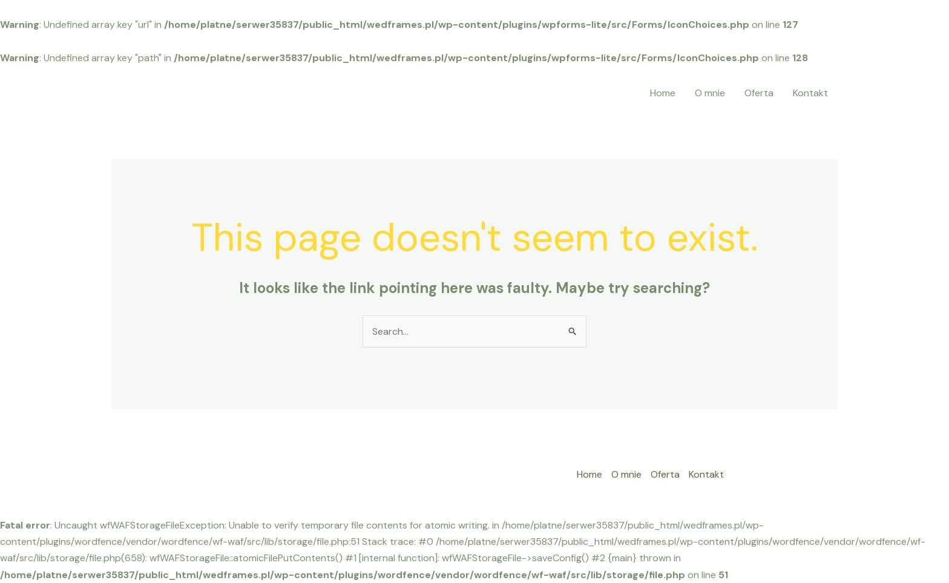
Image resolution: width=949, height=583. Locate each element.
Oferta (758, 93)
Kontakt (810, 93)
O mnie (710, 93)
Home (662, 93)
